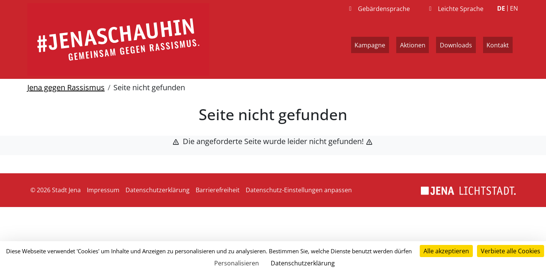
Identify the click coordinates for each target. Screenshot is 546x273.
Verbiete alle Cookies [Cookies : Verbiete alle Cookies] (510, 251)
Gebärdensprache (378, 9)
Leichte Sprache (455, 9)
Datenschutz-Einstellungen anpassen (299, 190)
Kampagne (370, 45)
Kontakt (497, 45)
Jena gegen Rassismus (66, 87)
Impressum (103, 190)
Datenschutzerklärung (158, 190)
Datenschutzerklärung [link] (303, 263)
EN (514, 8)
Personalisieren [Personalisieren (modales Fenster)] (236, 263)
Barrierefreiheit (218, 190)
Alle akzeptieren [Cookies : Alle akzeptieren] (446, 251)
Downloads (456, 45)
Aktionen (412, 45)
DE (501, 8)
